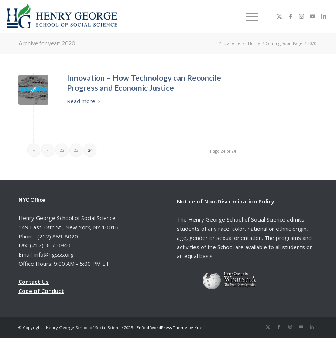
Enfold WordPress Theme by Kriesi (171, 327)
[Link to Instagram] (301, 16)
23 (76, 150)
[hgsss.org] (62, 18)
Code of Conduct (41, 291)
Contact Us (33, 281)
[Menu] (249, 16)
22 (62, 150)
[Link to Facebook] (290, 16)
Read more (85, 101)
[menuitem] (249, 16)
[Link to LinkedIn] (323, 16)
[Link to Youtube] (312, 16)
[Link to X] (279, 16)
